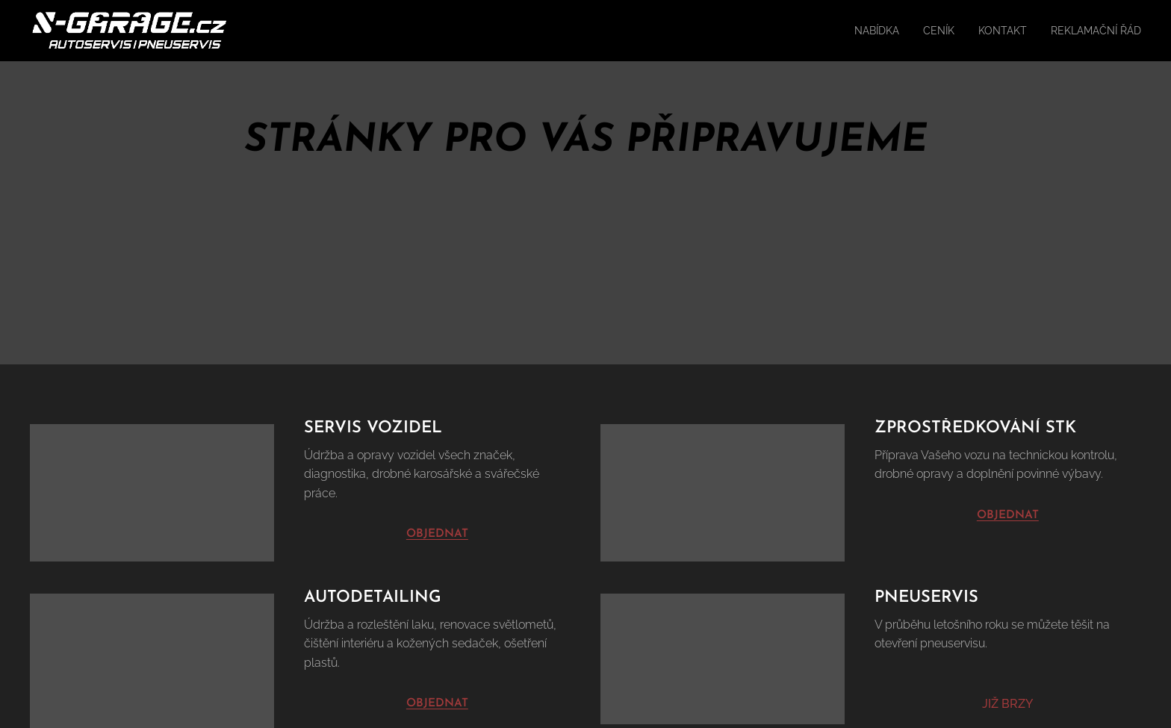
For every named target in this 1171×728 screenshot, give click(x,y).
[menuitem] (855, 30)
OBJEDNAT (1008, 514)
